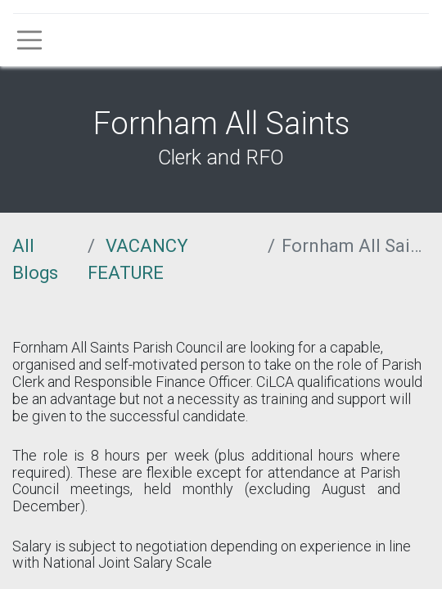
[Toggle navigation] (29, 40)
